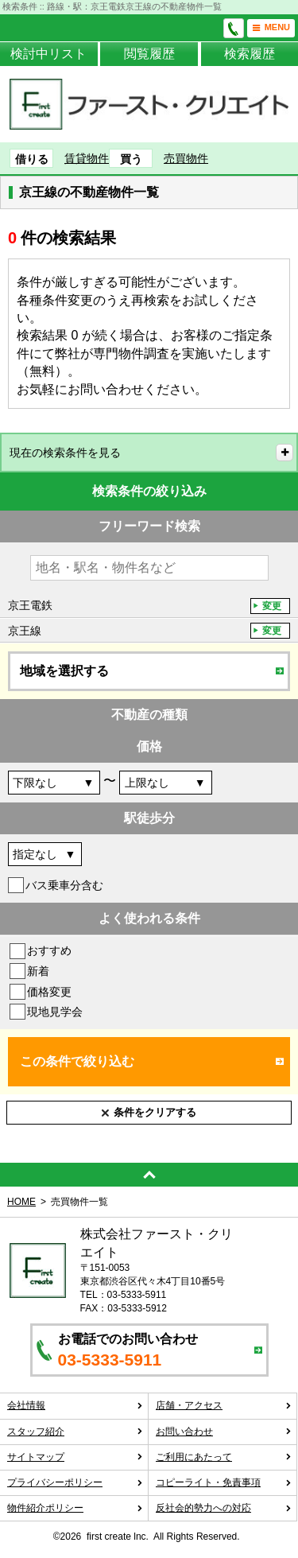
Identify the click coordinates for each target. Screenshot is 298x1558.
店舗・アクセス (224, 1405)
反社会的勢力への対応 (224, 1507)
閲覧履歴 (149, 53)
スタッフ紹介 (75, 1431)
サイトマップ (75, 1457)
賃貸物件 (86, 158)
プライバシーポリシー (75, 1482)
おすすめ (49, 950)
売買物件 (186, 158)
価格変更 (49, 991)
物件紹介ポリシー (75, 1507)
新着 (38, 971)
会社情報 (75, 1405)
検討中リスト (48, 53)
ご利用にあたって (224, 1457)
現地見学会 (55, 1011)
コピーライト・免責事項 (224, 1482)
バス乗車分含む (64, 885)
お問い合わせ (224, 1431)
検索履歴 (249, 53)
